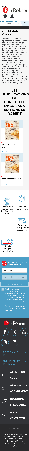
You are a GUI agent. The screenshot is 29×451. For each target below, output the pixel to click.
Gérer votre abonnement (18, 388)
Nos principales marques (14, 362)
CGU (23, 443)
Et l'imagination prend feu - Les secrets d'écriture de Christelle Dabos (10, 146)
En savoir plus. (15, 306)
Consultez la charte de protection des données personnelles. (15, 308)
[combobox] (14, 270)
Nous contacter (17, 415)
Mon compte (12, 16)
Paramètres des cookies (15, 438)
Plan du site (10, 443)
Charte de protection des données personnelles (15, 435)
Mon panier (5, 16)
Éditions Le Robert (10, 353)
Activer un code (17, 375)
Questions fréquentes (18, 402)
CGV (15, 446)
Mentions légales (15, 441)
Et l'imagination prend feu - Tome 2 (11, 179)
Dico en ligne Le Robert (8, 21)
